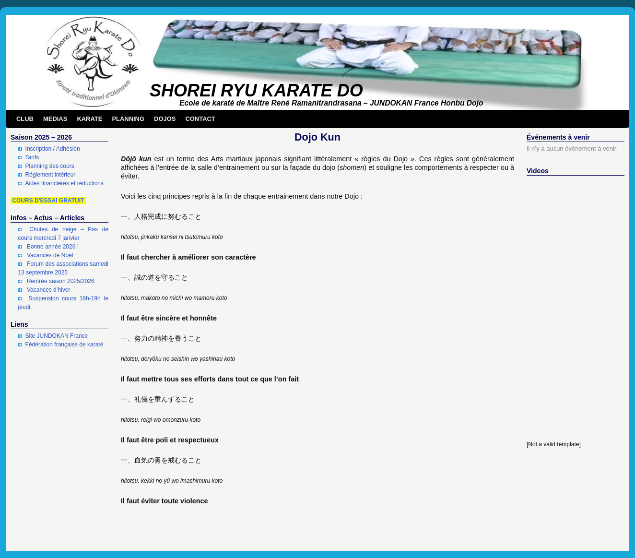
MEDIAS (55, 118)
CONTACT (200, 118)
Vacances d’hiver (49, 289)
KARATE (89, 118)
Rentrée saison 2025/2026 (60, 281)
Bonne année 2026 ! (53, 246)
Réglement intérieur (50, 174)
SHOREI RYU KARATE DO (256, 90)
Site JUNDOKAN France (56, 335)
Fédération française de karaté (64, 344)
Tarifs (32, 157)
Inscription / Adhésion (52, 148)
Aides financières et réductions (64, 183)
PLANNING (128, 118)
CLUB (25, 118)
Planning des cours (49, 166)
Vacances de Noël (50, 255)
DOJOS (165, 118)
